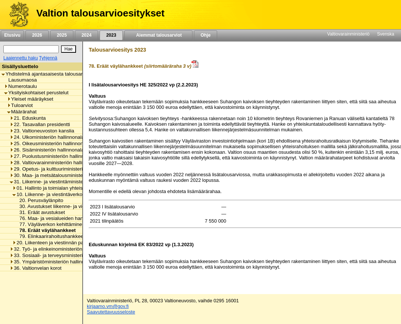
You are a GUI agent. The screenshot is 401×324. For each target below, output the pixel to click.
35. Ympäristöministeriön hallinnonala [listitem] (53, 262)
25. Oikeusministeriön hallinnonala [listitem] (50, 143)
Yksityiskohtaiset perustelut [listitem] (36, 92)
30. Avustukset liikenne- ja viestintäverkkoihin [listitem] (67, 206)
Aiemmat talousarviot (158, 35)
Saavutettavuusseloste (111, 312)
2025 (61, 35)
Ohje (205, 35)
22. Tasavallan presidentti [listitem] (40, 124)
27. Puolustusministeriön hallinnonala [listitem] (53, 156)
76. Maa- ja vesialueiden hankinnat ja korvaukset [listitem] (71, 218)
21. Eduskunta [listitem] (28, 118)
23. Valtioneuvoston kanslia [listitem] (42, 131)
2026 (37, 35)
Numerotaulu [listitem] (20, 86)
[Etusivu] (16, 14)
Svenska (385, 34)
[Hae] (68, 49)
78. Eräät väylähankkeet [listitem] (45, 230)
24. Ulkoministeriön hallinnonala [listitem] (47, 137)
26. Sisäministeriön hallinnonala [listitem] (47, 150)
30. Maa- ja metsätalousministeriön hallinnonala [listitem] (64, 175)
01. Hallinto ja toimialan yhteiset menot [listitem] (57, 188)
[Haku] (31, 49)
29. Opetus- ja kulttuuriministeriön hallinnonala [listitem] (63, 169)
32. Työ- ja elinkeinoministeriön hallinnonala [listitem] (60, 249)
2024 (86, 35)
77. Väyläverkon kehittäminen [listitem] (50, 224)
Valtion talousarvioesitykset (100, 13)
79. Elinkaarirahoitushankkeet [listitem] (50, 236)
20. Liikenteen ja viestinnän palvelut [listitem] (53, 242)
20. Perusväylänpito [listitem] (39, 200)
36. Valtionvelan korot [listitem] (35, 268)
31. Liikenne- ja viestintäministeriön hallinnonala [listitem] (64, 181)
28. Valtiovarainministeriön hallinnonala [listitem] (55, 162)
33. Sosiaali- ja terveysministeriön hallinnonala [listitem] (63, 255)
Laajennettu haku (20, 58)
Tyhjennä (48, 58)
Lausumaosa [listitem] (20, 80)
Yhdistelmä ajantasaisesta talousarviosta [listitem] (48, 74)
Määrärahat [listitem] (22, 111)
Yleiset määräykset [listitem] (30, 99)
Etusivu (12, 35)
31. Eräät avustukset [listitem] (40, 212)
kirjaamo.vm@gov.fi (108, 306)
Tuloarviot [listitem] (20, 105)
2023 (111, 35)
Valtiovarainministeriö (348, 34)
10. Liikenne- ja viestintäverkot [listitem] (47, 194)
